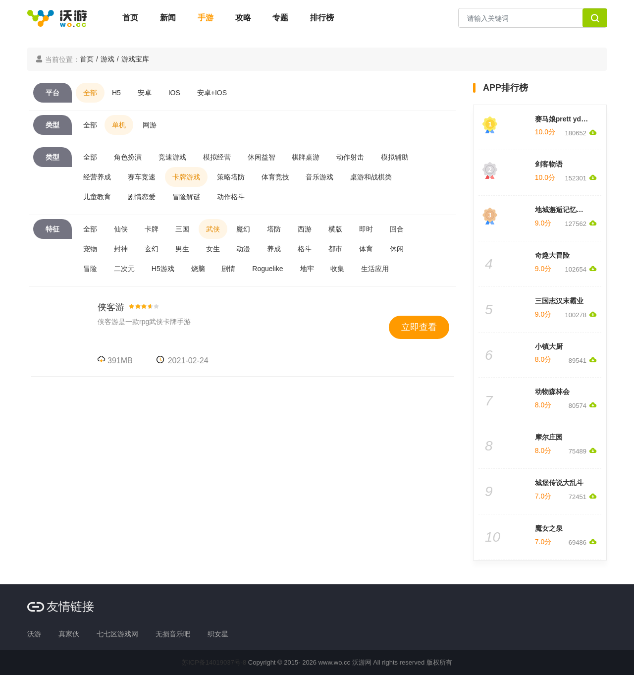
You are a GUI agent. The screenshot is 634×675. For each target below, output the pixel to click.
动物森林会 (552, 391)
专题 (280, 17)
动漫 (243, 249)
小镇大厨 (549, 346)
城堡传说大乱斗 (559, 483)
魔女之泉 (549, 528)
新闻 (168, 17)
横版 (335, 229)
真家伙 (68, 634)
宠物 (90, 249)
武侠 (213, 229)
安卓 (145, 93)
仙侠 (121, 229)
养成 (274, 249)
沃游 (34, 634)
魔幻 (243, 229)
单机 (119, 125)
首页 (130, 17)
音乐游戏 (319, 177)
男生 (182, 249)
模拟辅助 (395, 157)
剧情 (228, 269)
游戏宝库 (135, 59)
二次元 (124, 269)
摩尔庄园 (549, 437)
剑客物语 (549, 164)
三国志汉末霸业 (559, 301)
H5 (116, 93)
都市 (335, 249)
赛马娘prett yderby (565, 119)
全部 (90, 93)
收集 (337, 269)
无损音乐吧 (173, 634)
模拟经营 (217, 157)
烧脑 (198, 269)
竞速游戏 (172, 157)
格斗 (305, 249)
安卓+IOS (212, 93)
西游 (305, 229)
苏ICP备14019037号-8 (214, 662)
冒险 (90, 269)
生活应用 (375, 269)
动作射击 (350, 157)
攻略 (243, 17)
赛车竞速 (142, 177)
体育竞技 (275, 177)
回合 (397, 229)
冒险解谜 (186, 197)
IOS (174, 93)
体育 (366, 249)
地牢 (307, 269)
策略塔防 (231, 177)
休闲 (397, 249)
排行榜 (322, 17)
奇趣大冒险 (552, 255)
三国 (182, 229)
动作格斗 (231, 197)
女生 (213, 249)
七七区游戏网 (117, 634)
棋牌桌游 (305, 157)
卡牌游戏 (186, 177)
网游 (150, 125)
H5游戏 (163, 269)
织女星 (218, 634)
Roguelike (267, 269)
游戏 (107, 59)
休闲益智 (261, 157)
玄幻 (151, 249)
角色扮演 (128, 157)
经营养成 (97, 177)
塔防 (274, 229)
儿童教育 (97, 197)
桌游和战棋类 (371, 177)
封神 (121, 249)
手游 (205, 17)
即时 (366, 229)
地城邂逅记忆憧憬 (562, 210)
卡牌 (151, 229)
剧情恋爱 (142, 197)
